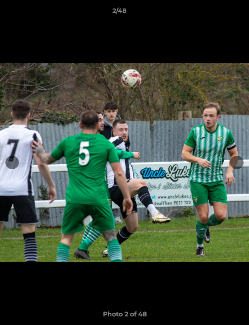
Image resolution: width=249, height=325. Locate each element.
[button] (216, 13)
